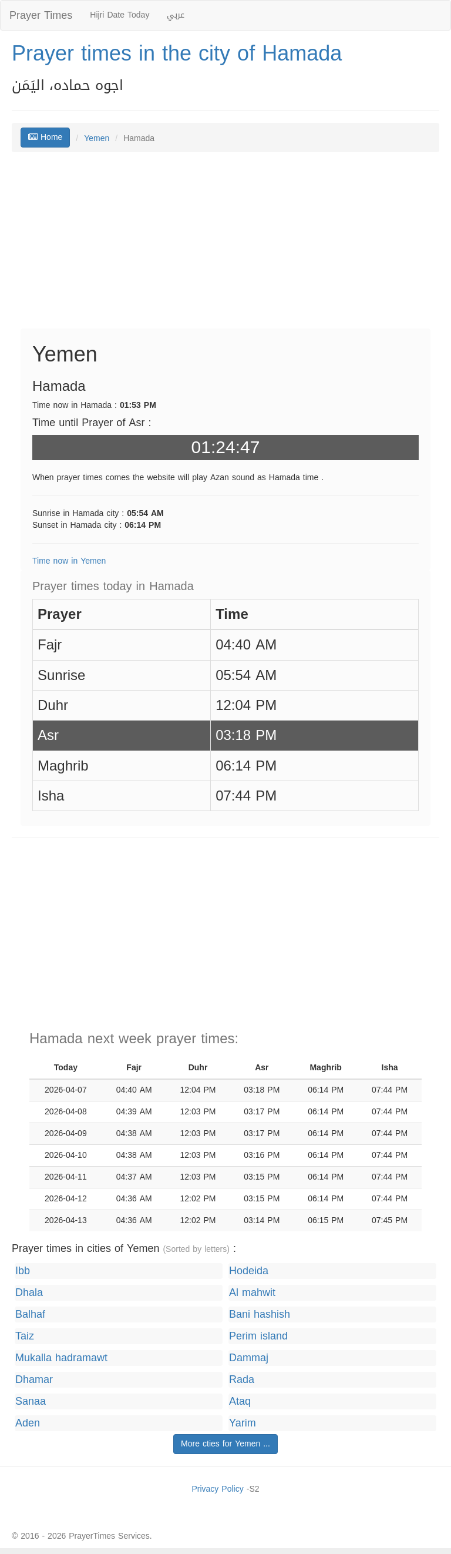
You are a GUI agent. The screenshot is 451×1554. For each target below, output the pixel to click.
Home (45, 137)
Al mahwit (252, 1293)
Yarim (242, 1423)
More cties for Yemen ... (225, 1444)
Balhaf (30, 1314)
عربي (175, 15)
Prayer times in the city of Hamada (177, 53)
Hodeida (248, 1271)
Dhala (29, 1293)
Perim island (258, 1336)
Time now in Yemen (69, 561)
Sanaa (30, 1401)
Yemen (96, 138)
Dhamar (34, 1380)
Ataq (240, 1401)
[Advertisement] (225, 246)
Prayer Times (40, 15)
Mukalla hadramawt (61, 1358)
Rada (241, 1380)
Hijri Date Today (119, 15)
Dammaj (248, 1358)
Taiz (24, 1336)
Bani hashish (259, 1314)
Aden (27, 1423)
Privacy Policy (217, 1489)
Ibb (22, 1271)
